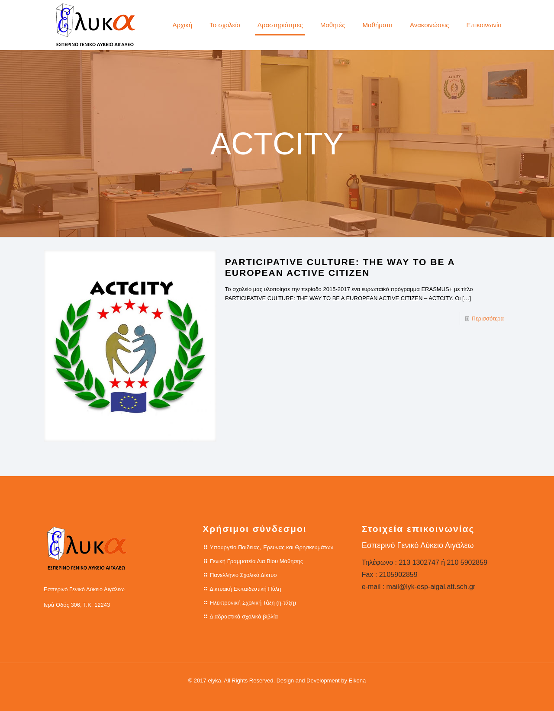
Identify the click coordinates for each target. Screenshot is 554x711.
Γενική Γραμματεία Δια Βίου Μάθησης (256, 561)
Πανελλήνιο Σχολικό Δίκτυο (243, 575)
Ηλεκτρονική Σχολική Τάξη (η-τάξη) (253, 602)
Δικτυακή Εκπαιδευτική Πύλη (245, 589)
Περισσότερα (488, 318)
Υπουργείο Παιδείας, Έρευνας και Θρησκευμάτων (271, 547)
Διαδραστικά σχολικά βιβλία (243, 616)
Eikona (357, 680)
